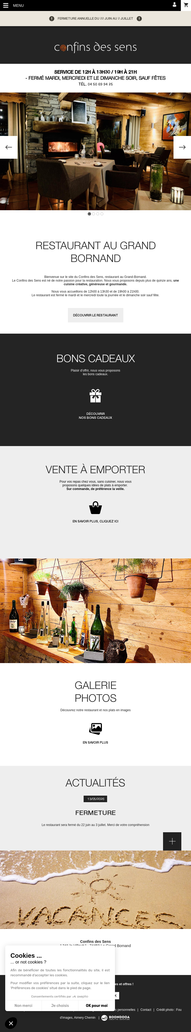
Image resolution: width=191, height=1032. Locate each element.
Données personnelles (119, 1010)
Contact (146, 1010)
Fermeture (95, 812)
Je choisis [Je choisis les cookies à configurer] (60, 1006)
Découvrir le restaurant (95, 315)
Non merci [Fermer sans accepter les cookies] (23, 1006)
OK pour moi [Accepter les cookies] (97, 1006)
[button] (11, 1023)
